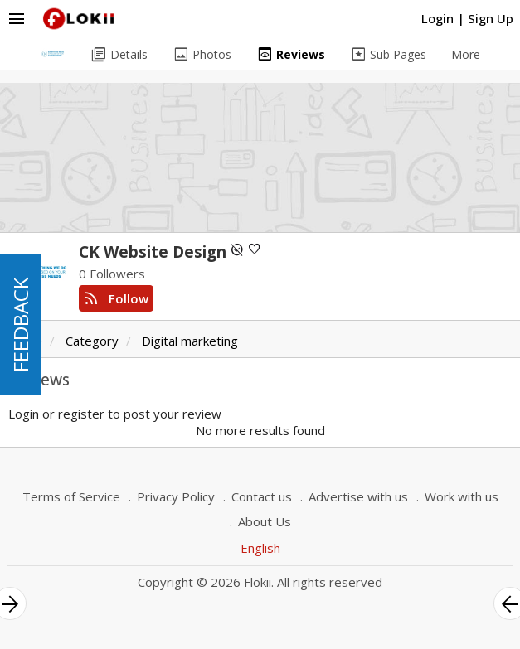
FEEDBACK (20, 325)
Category (92, 340)
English (260, 548)
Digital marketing (190, 340)
